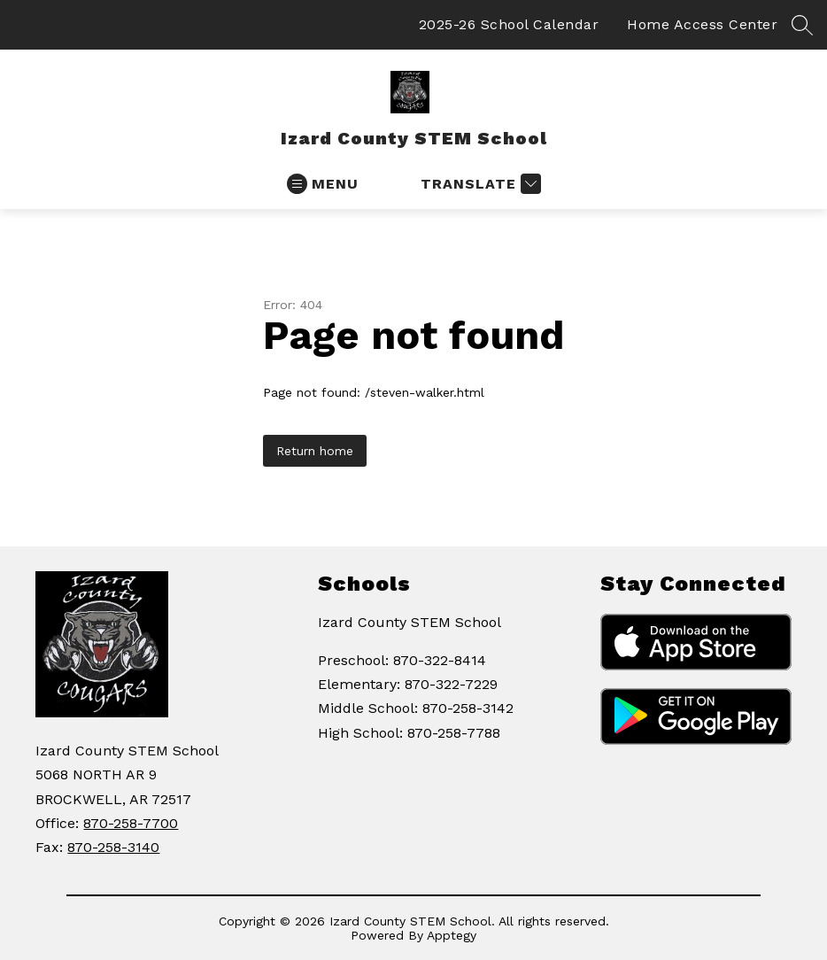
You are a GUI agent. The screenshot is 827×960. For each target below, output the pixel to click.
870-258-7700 (130, 823)
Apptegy (451, 935)
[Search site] (802, 24)
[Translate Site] (478, 184)
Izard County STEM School (409, 622)
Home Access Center (702, 24)
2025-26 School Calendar (509, 24)
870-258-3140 (113, 847)
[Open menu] (323, 184)
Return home (314, 451)
